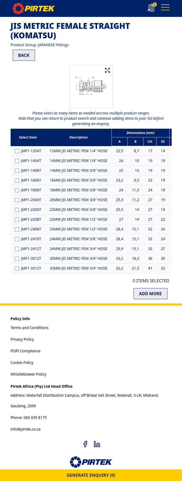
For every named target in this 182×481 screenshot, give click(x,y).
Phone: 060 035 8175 (29, 417)
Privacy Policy (22, 339)
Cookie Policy (22, 362)
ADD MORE (150, 294)
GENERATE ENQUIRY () (91, 475)
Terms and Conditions (29, 327)
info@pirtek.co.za (26, 429)
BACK (23, 55)
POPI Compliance (26, 350)
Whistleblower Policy (28, 374)
